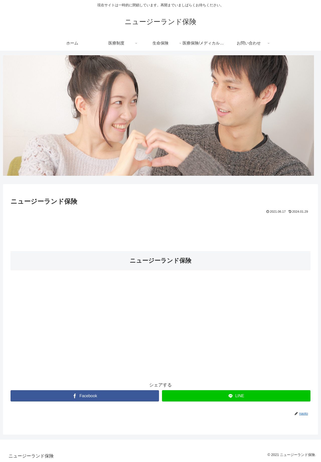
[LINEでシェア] (236, 395)
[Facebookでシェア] (85, 395)
